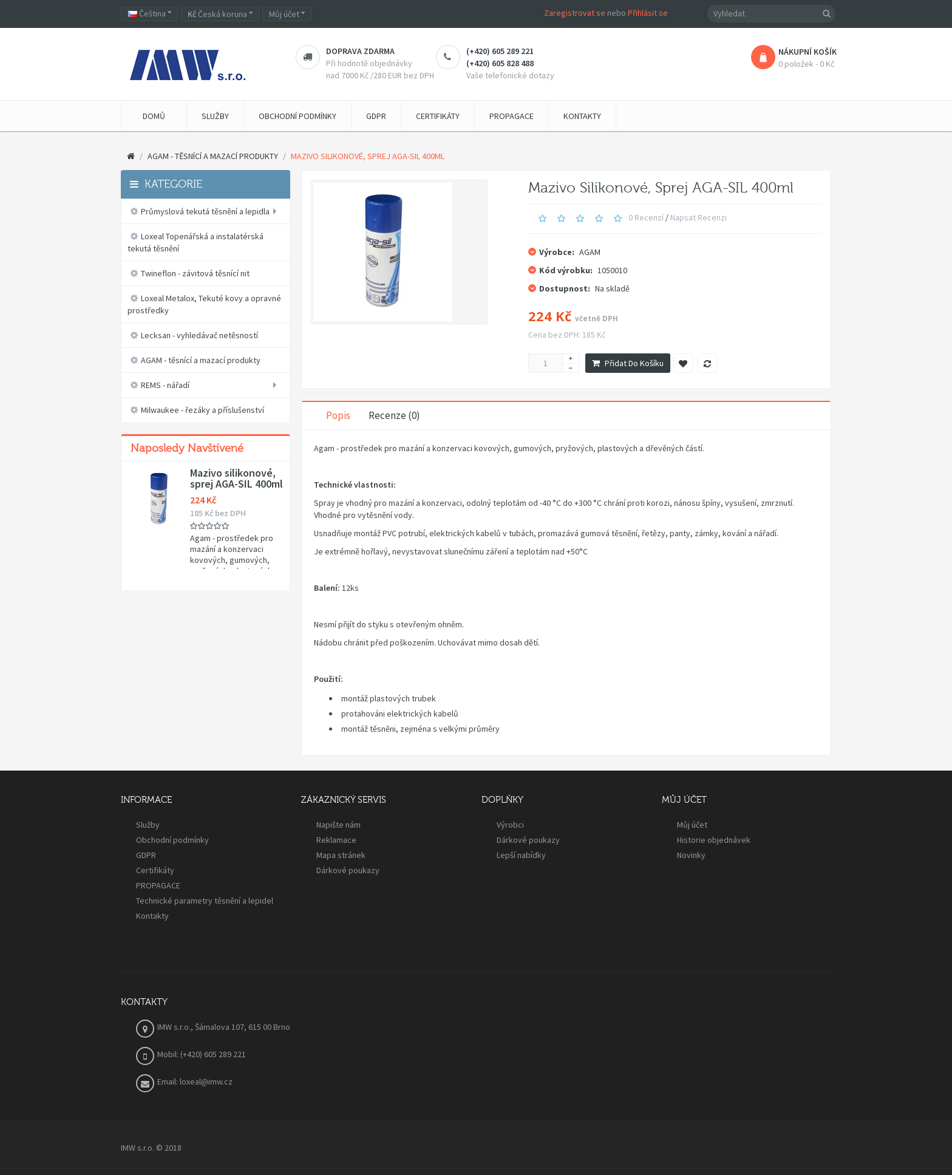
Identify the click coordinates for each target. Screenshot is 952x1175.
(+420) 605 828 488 (500, 63)
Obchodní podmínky (172, 839)
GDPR (146, 855)
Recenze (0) (394, 415)
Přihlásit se (648, 12)
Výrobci (510, 824)
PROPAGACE (158, 885)
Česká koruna (220, 14)
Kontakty (152, 915)
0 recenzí (646, 217)
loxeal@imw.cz (206, 1081)
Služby (148, 824)
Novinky (691, 855)
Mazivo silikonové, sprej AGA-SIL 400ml (236, 478)
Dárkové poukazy (347, 870)
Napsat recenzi (698, 217)
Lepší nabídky (521, 855)
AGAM (589, 252)
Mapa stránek (340, 855)
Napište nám (338, 824)
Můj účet (692, 824)
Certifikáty (155, 870)
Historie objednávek (713, 839)
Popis (338, 415)
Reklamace (336, 839)
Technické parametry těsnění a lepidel (204, 900)
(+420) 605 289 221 (500, 51)
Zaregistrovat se (574, 12)
